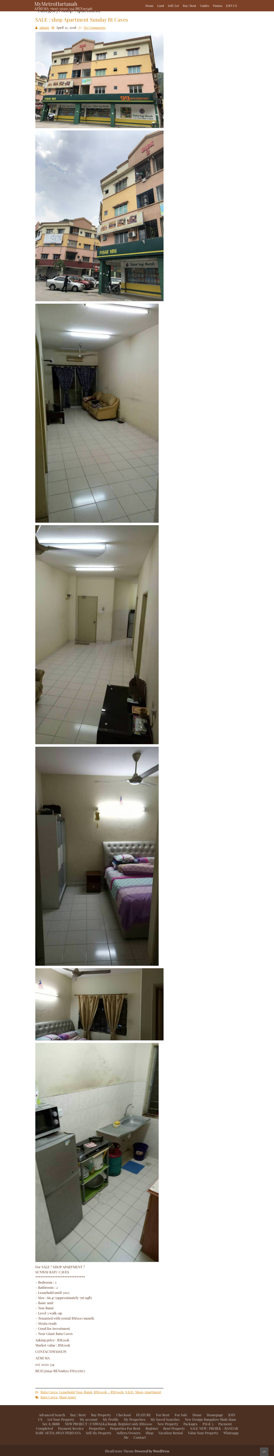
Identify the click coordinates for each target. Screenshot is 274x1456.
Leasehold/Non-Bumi (75, 1392)
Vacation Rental (170, 1433)
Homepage (215, 1415)
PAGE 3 (208, 1424)
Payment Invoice (71, 1428)
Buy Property (101, 1415)
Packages (190, 1424)
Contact (140, 1437)
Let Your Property (61, 1419)
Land (160, 6)
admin (44, 27)
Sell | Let (173, 6)
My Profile (111, 1419)
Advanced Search (52, 1415)
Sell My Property (99, 1433)
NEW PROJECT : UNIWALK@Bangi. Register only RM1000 (108, 1424)
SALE (129, 1392)
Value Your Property (203, 1433)
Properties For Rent (125, 1428)
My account (89, 1419)
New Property (167, 1424)
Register (152, 1428)
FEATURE (143, 1415)
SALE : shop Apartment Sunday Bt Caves (81, 19)
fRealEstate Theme (120, 1451)
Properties (97, 1428)
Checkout (123, 1415)
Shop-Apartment (148, 1392)
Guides (204, 6)
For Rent (163, 1415)
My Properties (134, 1419)
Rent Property (174, 1428)
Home (149, 6)
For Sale (181, 1415)
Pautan (217, 6)
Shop (149, 1433)
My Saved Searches (165, 1419)
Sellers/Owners (128, 1433)
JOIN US (231, 6)
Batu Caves (48, 1392)
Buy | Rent (189, 6)
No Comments (94, 27)
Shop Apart (67, 1397)
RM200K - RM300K (109, 1392)
